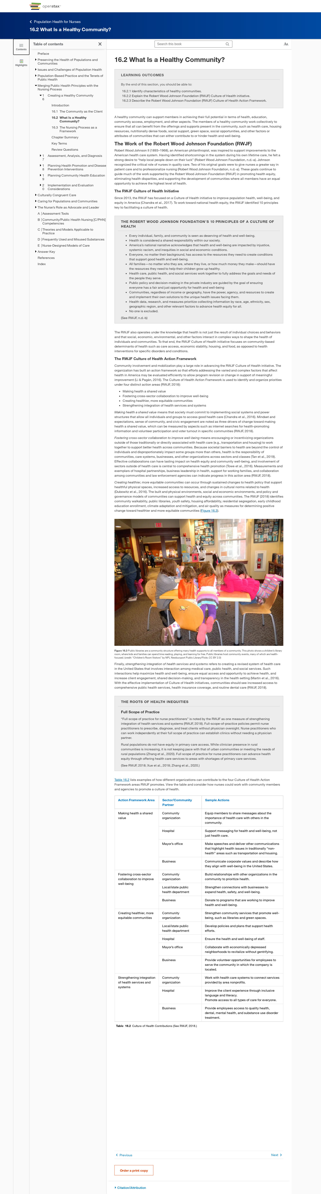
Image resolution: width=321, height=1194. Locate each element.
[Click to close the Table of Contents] (21, 47)
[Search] (227, 44)
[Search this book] (189, 44)
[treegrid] (67, 159)
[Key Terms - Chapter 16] (73, 143)
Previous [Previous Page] (123, 1155)
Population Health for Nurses (54, 21)
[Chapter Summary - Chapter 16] (73, 137)
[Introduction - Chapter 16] (73, 105)
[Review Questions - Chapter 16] (73, 149)
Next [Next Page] (277, 1155)
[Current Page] (73, 119)
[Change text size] (286, 44)
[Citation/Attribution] (198, 1187)
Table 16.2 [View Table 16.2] (121, 780)
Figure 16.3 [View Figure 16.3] (209, 510)
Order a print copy (134, 1170)
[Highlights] (21, 63)
